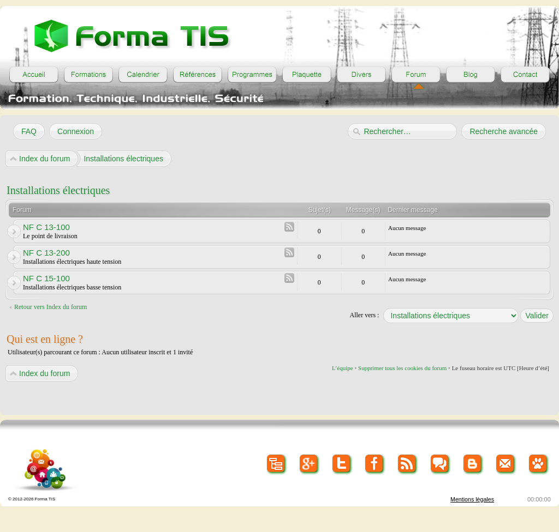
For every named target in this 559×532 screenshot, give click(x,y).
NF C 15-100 (46, 278)
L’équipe (342, 368)
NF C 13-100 (46, 227)
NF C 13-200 (46, 252)
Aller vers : (364, 315)
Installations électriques (58, 190)
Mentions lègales (472, 499)
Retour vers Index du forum (50, 307)
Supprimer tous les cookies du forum (402, 368)
